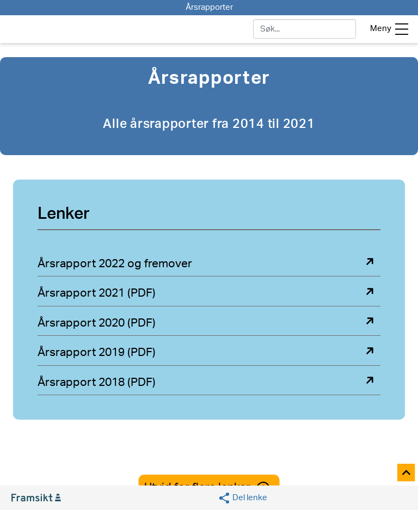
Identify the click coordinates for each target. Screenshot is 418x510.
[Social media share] (242, 498)
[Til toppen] (406, 473)
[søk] (304, 29)
